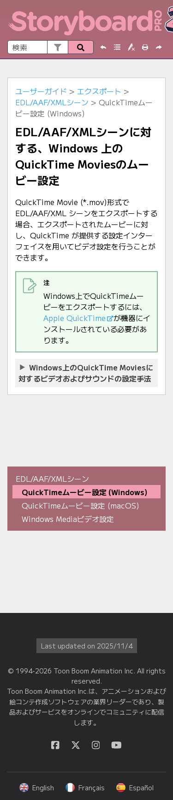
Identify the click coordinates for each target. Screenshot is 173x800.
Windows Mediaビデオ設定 (68, 518)
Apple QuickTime (74, 317)
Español (135, 787)
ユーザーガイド (41, 91)
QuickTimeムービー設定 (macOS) (80, 505)
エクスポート (99, 91)
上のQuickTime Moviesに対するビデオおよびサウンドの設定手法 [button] (85, 373)
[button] (57, 47)
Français (85, 787)
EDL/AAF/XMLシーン (52, 102)
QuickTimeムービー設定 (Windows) (85, 491)
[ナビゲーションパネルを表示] (160, 20)
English (36, 787)
